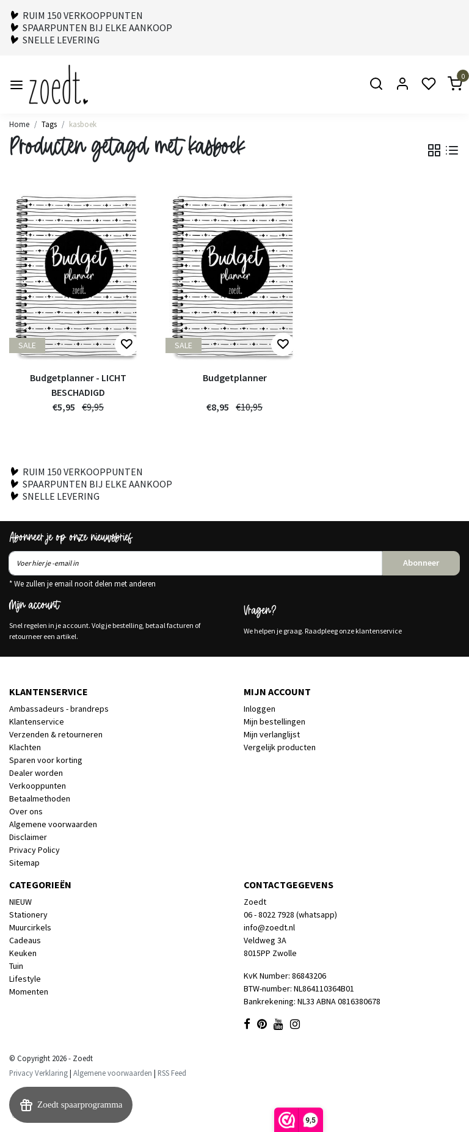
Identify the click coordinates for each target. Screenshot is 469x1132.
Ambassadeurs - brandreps (59, 708)
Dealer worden (36, 772)
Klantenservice (36, 721)
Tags (49, 124)
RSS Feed (172, 1073)
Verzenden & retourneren (56, 734)
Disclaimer (28, 836)
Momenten (28, 991)
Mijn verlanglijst (272, 734)
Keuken (23, 953)
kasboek (82, 124)
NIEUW (20, 901)
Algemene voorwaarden (53, 824)
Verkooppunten (37, 785)
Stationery (28, 914)
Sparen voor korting (45, 759)
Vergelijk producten (280, 747)
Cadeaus (25, 940)
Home (19, 124)
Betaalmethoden (39, 798)
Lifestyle (25, 978)
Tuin (16, 965)
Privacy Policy (34, 849)
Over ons (26, 811)
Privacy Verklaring (38, 1073)
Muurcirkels (30, 927)
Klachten (25, 747)
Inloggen (259, 708)
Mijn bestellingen (274, 721)
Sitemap (24, 862)
